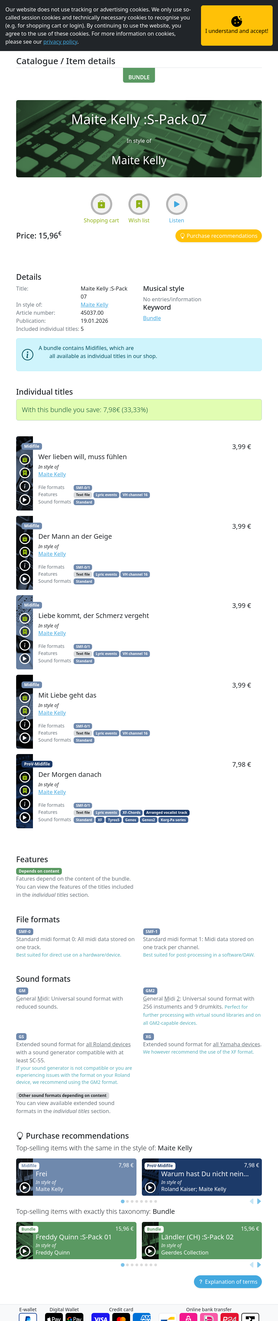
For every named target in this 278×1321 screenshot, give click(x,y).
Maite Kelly (94, 304)
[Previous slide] (251, 1201)
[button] (139, 75)
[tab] (122, 1201)
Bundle (152, 318)
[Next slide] (258, 1201)
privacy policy (60, 41)
